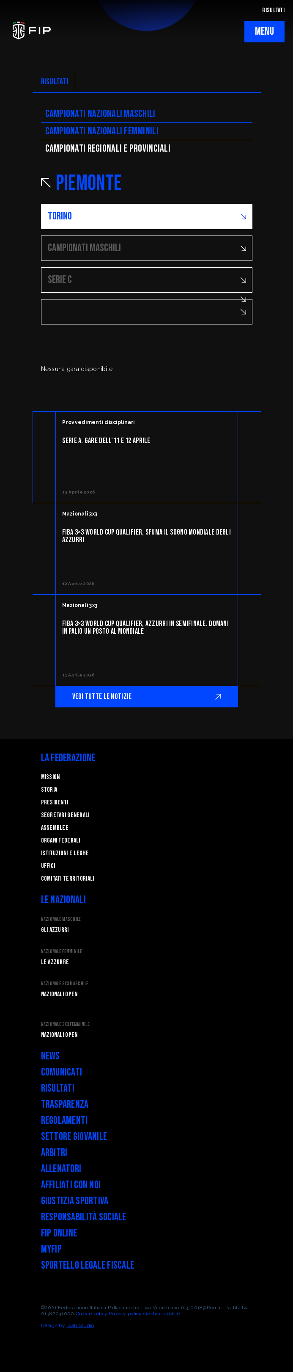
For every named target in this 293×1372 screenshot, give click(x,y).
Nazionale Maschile (61, 919)
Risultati (58, 1088)
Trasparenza (65, 1104)
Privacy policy (125, 1314)
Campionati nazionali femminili (102, 131)
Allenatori (61, 1168)
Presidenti (54, 802)
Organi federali (60, 841)
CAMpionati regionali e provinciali (108, 148)
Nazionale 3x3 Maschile (65, 984)
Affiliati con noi (71, 1185)
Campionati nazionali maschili (100, 114)
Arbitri (54, 1152)
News (50, 1056)
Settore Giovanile (74, 1136)
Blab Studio (80, 1325)
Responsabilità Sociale (83, 1217)
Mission (50, 777)
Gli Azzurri (55, 930)
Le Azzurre (55, 962)
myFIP (51, 1249)
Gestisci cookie (161, 1314)
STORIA (49, 790)
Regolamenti (64, 1120)
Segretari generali (65, 815)
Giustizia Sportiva (75, 1201)
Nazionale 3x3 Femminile (65, 1024)
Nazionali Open (59, 994)
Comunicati (61, 1072)
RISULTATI (273, 10)
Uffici (48, 866)
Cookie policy (92, 1314)
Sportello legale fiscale (87, 1265)
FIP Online (59, 1233)
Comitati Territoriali (67, 879)
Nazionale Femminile (61, 951)
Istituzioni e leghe (65, 853)
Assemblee (55, 828)
